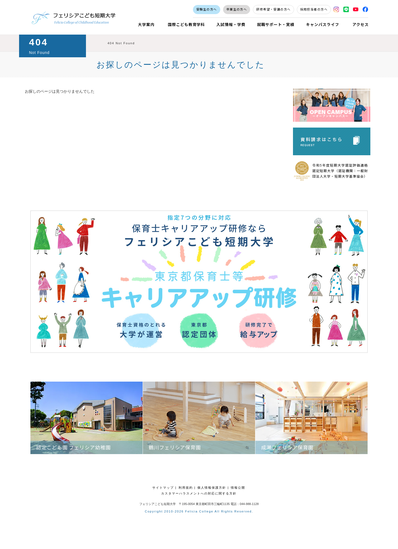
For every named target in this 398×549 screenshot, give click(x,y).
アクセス (360, 24)
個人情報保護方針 (211, 487)
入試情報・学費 (230, 24)
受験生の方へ (206, 9)
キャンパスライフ (322, 24)
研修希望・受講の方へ (273, 9)
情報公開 (238, 487)
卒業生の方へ (236, 9)
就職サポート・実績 (275, 24)
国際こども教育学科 (186, 24)
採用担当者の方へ (314, 9)
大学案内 (146, 24)
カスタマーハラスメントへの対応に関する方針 (199, 493)
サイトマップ (163, 487)
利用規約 (186, 487)
